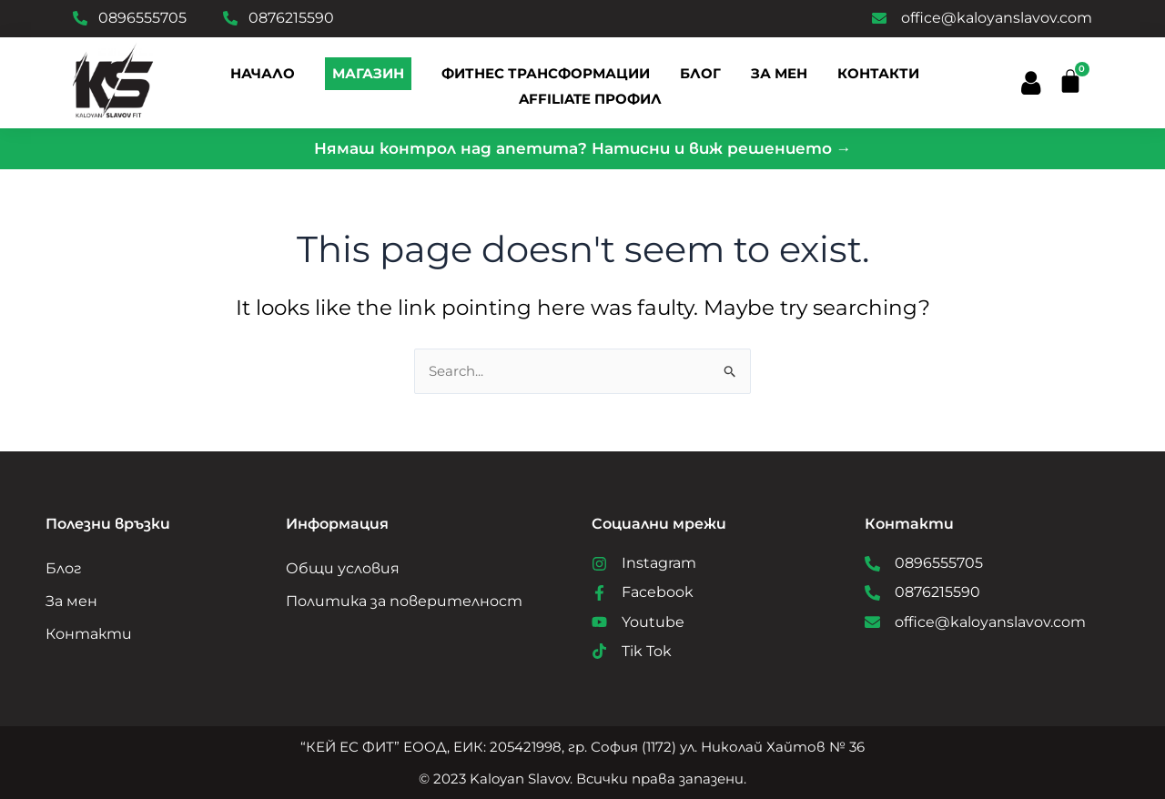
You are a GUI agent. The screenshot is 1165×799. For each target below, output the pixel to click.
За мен (779, 73)
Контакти (878, 73)
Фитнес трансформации (545, 73)
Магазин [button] (368, 73)
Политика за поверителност (404, 599)
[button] (1030, 82)
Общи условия (343, 566)
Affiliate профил (590, 98)
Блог (64, 566)
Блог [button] (700, 73)
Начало (262, 73)
